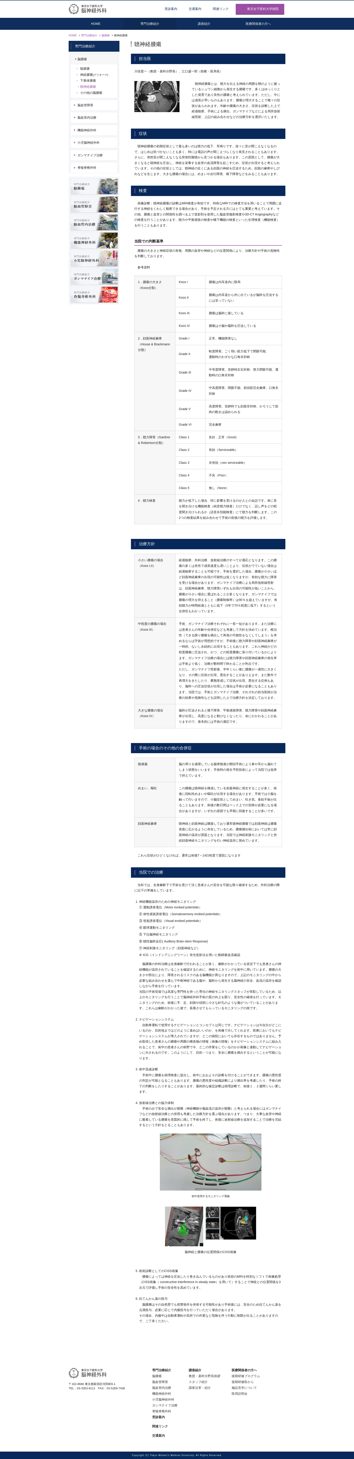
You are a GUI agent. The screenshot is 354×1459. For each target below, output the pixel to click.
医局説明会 (239, 1393)
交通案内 (195, 9)
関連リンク (221, 9)
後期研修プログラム (246, 1376)
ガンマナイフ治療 (90, 155)
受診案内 (171, 9)
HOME (73, 35)
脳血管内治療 (86, 118)
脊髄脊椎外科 (86, 168)
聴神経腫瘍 (88, 86)
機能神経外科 (86, 130)
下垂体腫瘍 (88, 81)
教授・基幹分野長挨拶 (204, 1376)
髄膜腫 (85, 68)
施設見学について (244, 1388)
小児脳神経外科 (88, 143)
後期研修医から (243, 1382)
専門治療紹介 (89, 35)
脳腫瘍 (106, 35)
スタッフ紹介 (198, 1382)
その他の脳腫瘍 (91, 93)
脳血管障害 (85, 105)
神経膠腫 (94, 74)
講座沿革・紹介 (200, 1388)
